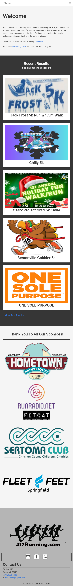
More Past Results (14, 315)
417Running (6, 3)
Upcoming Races (19, 46)
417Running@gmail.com (15, 578)
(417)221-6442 (10, 575)
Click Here (39, 42)
